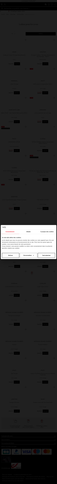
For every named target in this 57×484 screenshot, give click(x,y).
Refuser (10, 255)
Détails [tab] (28, 231)
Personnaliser (28, 255)
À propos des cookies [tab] (47, 231)
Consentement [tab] (10, 231)
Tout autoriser (46, 255)
